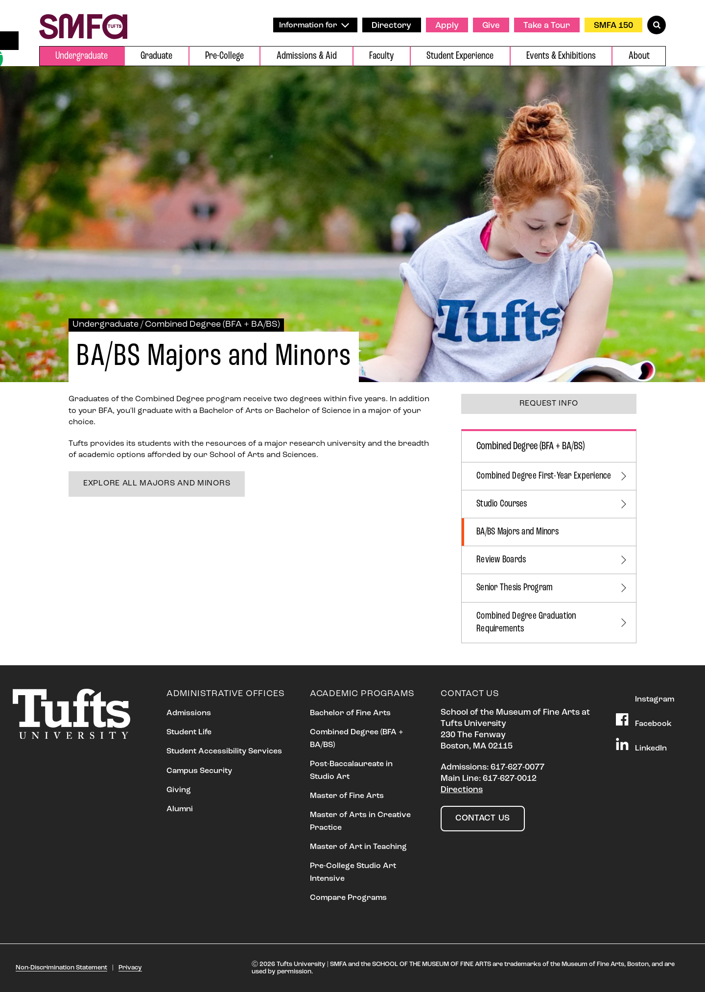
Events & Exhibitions (561, 56)
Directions (462, 790)
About (639, 56)
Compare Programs (348, 898)
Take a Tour (546, 26)
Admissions (188, 713)
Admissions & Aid (307, 56)
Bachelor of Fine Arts (350, 713)
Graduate (156, 56)
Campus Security (199, 771)
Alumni (179, 809)
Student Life (189, 732)
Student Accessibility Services (224, 751)
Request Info (548, 404)
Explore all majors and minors (156, 483)
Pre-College (224, 56)
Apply (447, 26)
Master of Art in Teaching (358, 847)
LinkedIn (641, 745)
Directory (391, 26)
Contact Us (482, 818)
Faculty (381, 56)
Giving (178, 790)
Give (491, 26)
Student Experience (460, 56)
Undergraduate (81, 56)
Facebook (644, 720)
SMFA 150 (613, 26)
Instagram (645, 696)
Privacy (130, 968)
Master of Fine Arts (347, 796)
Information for (314, 25)
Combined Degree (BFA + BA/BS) (212, 324)
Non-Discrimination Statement (61, 968)
